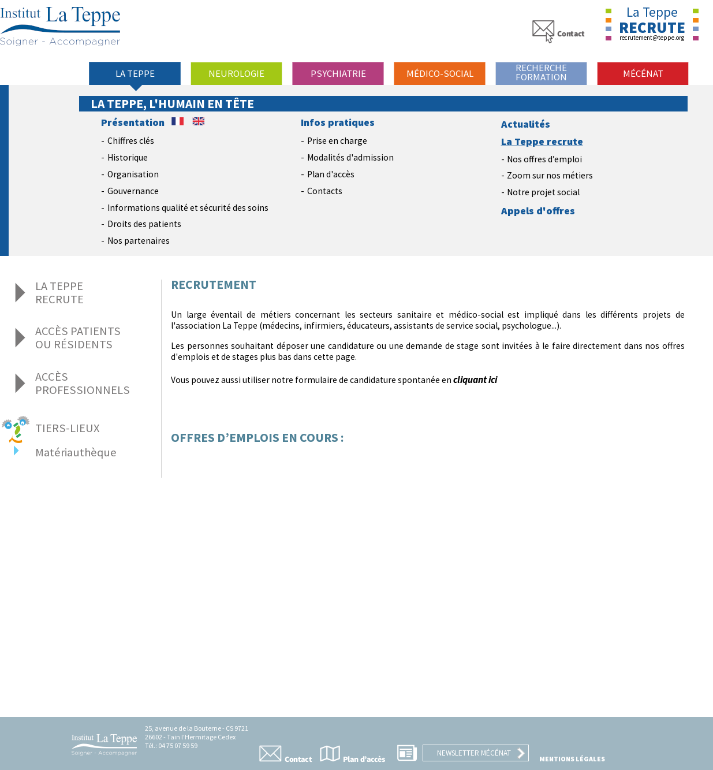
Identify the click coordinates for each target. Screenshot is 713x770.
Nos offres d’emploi (544, 159)
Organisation (133, 174)
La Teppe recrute (542, 141)
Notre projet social (543, 192)
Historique (127, 157)
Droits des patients (144, 223)
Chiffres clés (130, 140)
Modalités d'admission (350, 157)
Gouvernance (133, 190)
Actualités (525, 124)
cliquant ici (475, 379)
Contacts (324, 190)
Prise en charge (337, 140)
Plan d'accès (330, 174)
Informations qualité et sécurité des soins (187, 207)
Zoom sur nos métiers (550, 175)
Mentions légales (572, 758)
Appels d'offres (538, 211)
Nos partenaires (138, 240)
